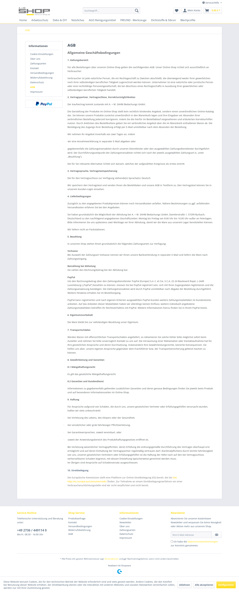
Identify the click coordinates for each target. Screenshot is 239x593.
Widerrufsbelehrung (41, 77)
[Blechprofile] (188, 20)
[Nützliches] (77, 20)
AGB (32, 87)
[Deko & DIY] (60, 20)
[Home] (23, 20)
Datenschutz (37, 82)
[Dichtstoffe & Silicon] (163, 20)
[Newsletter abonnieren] (217, 535)
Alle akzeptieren (204, 584)
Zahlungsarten (38, 63)
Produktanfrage (77, 518)
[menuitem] (111, 10)
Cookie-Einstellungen (41, 54)
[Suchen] (136, 10)
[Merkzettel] (176, 10)
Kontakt (34, 68)
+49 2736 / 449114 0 (32, 530)
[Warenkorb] (212, 10)
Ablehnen (184, 584)
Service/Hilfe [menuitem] (211, 2)
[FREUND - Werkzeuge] (133, 20)
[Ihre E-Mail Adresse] (191, 535)
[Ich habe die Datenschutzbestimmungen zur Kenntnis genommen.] (172, 541)
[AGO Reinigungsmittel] (102, 20)
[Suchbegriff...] (111, 10)
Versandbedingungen (42, 72)
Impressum (36, 91)
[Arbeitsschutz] (40, 20)
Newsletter (125, 522)
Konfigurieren (226, 584)
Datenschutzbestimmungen (203, 541)
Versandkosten (112, 558)
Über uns (35, 58)
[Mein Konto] (192, 10)
